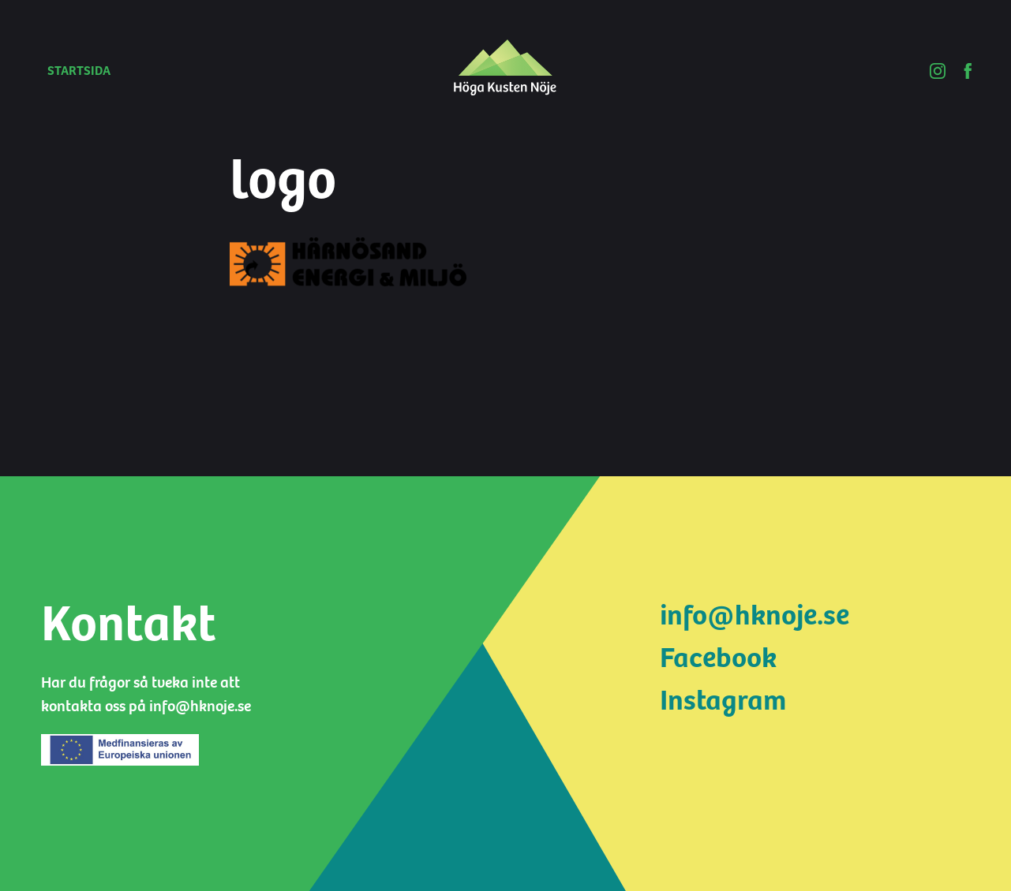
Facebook (718, 658)
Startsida (78, 71)
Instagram (723, 701)
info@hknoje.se (754, 615)
